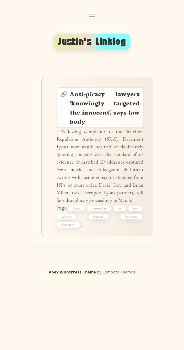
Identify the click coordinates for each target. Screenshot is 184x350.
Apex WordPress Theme (72, 342)
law (66, 283)
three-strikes (110, 274)
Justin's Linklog (92, 42)
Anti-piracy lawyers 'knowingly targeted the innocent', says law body (105, 119)
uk (133, 274)
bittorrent (130, 283)
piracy (84, 274)
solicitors (97, 283)
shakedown (95, 292)
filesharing (70, 292)
